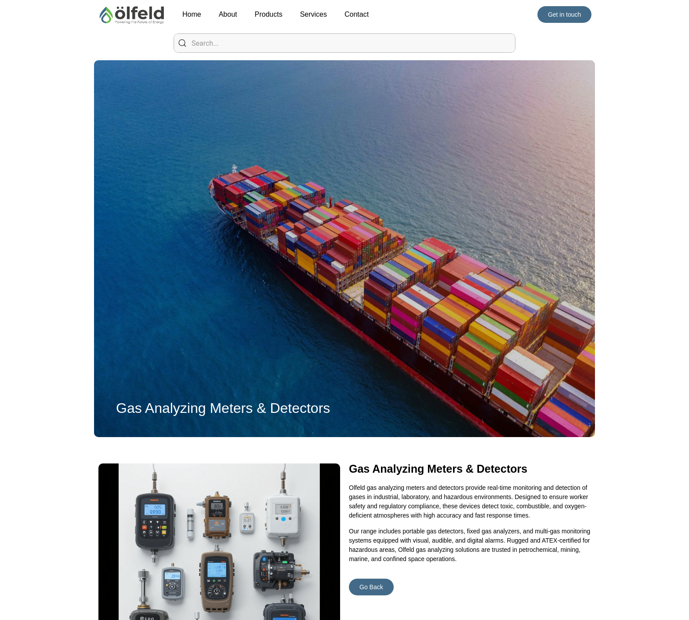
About (228, 14)
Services (313, 14)
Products (269, 14)
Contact (356, 14)
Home (191, 14)
